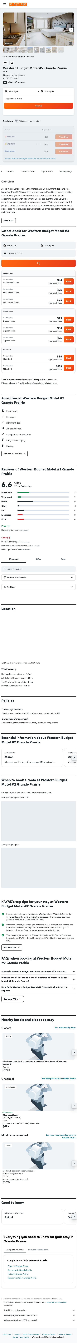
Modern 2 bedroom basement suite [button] (18, 1124)
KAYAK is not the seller (40, 1264)
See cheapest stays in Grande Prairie (59, 1032)
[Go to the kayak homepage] (18, 4)
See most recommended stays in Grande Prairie (61, 1090)
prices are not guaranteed (56, 1256)
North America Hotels (31, 1288)
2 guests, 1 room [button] (13, 98)
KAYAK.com (7, 1288)
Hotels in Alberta (65, 1288)
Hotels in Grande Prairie (18, 1228)
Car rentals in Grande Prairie (20, 1224)
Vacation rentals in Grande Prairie (22, 1231)
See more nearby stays (65, 981)
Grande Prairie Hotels (20, 1291)
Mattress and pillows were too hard (20, 545)
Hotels (16, 1288)
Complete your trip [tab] (15, 1203)
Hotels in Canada (48, 1288)
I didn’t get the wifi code (15, 549)
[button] (5, 4)
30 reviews (19, 82)
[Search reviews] (40, 569)
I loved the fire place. (14, 530)
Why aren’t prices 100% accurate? (40, 1274)
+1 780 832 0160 (11, 78)
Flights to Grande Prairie (18, 1220)
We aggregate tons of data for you (40, 1269)
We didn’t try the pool (15, 542)
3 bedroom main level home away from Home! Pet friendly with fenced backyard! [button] (34, 1016)
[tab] (13, 559)
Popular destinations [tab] (38, 1203)
